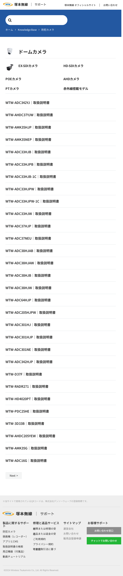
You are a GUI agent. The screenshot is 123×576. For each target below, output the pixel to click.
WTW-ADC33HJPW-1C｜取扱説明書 (32, 201)
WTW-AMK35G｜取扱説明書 (26, 448)
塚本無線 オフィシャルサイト (80, 5)
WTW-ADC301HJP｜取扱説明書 (29, 337)
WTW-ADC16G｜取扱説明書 (26, 460)
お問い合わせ (110, 5)
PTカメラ (12, 88)
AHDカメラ (71, 79)
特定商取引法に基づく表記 (44, 549)
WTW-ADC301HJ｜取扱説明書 (27, 324)
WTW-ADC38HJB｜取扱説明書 (28, 275)
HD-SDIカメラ (73, 65)
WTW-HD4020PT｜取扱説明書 (27, 398)
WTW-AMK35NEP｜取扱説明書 (28, 139)
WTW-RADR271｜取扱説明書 (26, 386)
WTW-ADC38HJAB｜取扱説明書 (29, 250)
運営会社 (68, 528)
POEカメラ (13, 79)
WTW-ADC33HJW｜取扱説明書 (28, 213)
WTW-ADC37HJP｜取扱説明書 (28, 226)
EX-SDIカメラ (28, 65)
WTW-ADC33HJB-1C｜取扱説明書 (30, 176)
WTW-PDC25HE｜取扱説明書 (27, 411)
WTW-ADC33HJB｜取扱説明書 (28, 151)
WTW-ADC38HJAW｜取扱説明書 (29, 262)
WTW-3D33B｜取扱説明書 (24, 423)
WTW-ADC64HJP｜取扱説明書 (28, 299)
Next (12, 475)
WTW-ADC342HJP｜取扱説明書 (29, 361)
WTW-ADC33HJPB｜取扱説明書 (29, 164)
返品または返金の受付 (44, 534)
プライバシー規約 (43, 544)
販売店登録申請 (72, 538)
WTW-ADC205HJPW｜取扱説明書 (30, 312)
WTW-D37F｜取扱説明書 (23, 374)
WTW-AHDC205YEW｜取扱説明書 (30, 435)
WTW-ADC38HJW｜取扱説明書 (28, 287)
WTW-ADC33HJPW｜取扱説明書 (29, 188)
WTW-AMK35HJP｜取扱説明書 (28, 127)
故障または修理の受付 (44, 529)
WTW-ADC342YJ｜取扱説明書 (27, 102)
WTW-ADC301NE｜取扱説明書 (28, 349)
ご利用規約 (39, 539)
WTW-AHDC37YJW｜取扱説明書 (29, 114)
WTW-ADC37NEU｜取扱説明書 (28, 238)
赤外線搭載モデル (75, 88)
